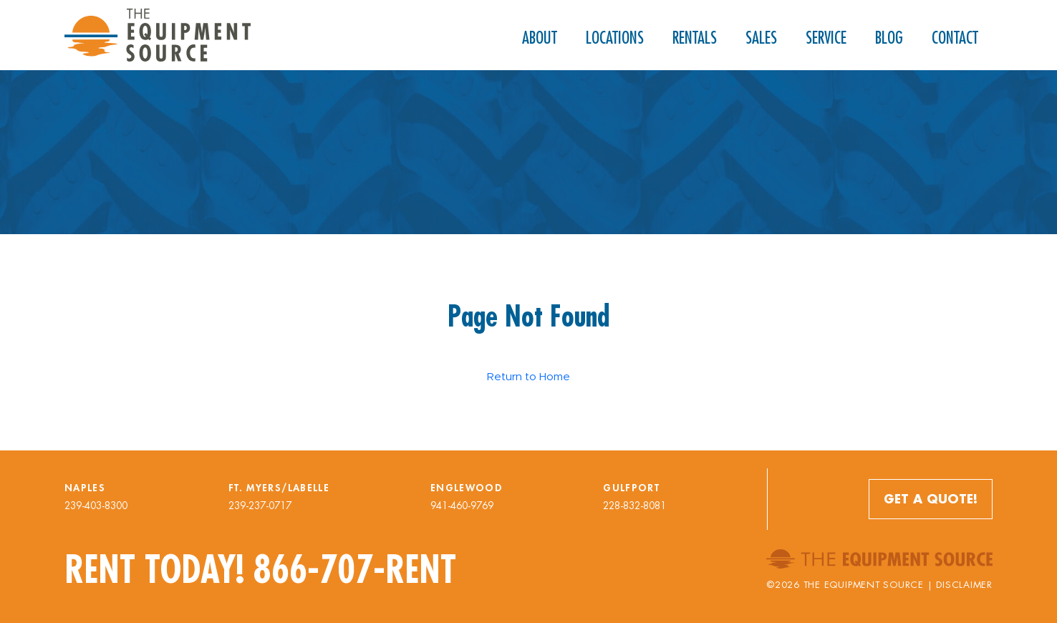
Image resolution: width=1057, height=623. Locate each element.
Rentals (694, 37)
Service (826, 37)
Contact (955, 37)
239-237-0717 (259, 505)
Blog (889, 37)
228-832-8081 (634, 505)
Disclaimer (964, 585)
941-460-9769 (461, 505)
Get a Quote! (931, 498)
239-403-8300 (95, 505)
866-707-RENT (355, 569)
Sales (761, 37)
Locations (615, 37)
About (539, 37)
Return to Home (528, 376)
